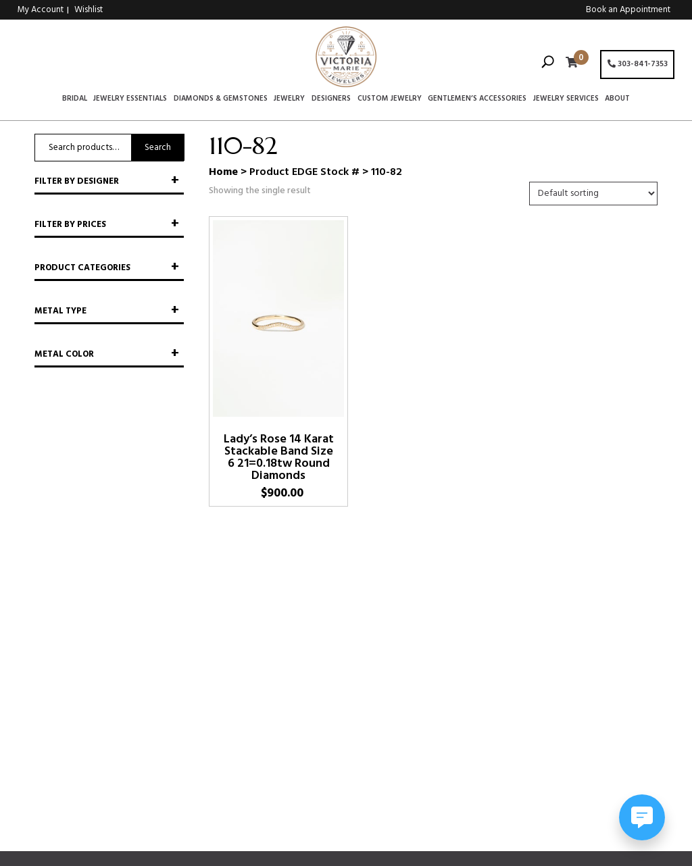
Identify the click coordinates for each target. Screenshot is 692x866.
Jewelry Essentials (130, 99)
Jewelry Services (566, 99)
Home (223, 172)
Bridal (74, 99)
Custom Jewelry (389, 99)
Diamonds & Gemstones (221, 99)
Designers (331, 99)
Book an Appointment (628, 10)
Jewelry (289, 99)
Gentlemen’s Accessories (477, 99)
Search (158, 148)
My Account (41, 10)
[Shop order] (593, 193)
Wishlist (88, 10)
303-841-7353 (638, 64)
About (617, 99)
